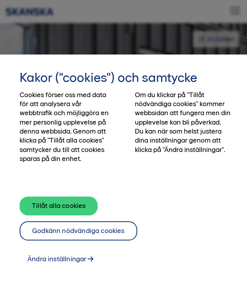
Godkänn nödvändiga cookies (78, 232)
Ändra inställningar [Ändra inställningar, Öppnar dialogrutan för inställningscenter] (56, 261)
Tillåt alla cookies (58, 207)
